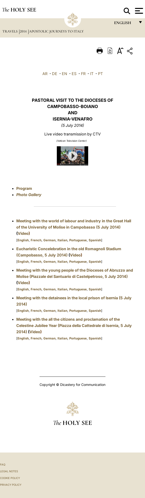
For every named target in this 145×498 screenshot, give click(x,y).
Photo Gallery (28, 194)
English (23, 240)
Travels (10, 31)
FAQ (2, 464)
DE (54, 73)
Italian (62, 240)
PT (100, 73)
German (49, 240)
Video (23, 233)
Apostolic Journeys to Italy (56, 31)
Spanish (95, 240)
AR (44, 73)
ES (74, 73)
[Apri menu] (138, 11)
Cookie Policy (10, 478)
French (36, 240)
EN (64, 73)
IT (91, 73)
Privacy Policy (10, 484)
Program (24, 188)
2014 (24, 31)
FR (83, 73)
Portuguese (78, 240)
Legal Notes (9, 471)
